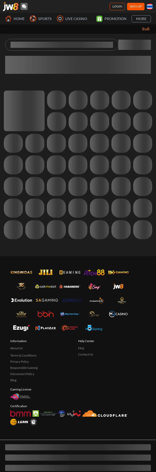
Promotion (111, 19)
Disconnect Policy (22, 374)
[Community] (24, 6)
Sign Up (136, 6)
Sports (41, 18)
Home (15, 18)
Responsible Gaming (24, 368)
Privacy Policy (19, 361)
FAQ (81, 348)
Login (117, 6)
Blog (13, 380)
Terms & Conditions (23, 355)
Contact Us (85, 354)
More (141, 18)
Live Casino (72, 18)
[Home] (10, 6)
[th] (150, 6)
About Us (16, 348)
